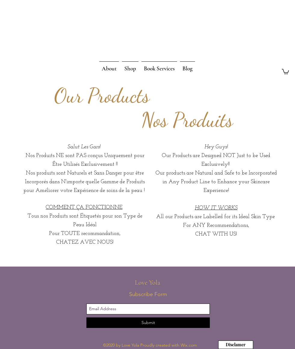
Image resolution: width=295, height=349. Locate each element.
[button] (285, 71)
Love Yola (148, 282)
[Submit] (148, 322)
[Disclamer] (235, 345)
